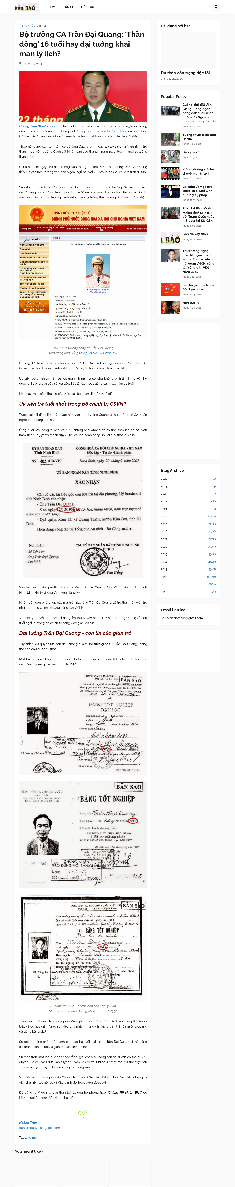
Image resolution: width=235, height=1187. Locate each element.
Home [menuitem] (52, 7)
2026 (188, 479)
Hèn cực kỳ (191, 303)
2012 (188, 577)
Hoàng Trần (28, 1123)
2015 (188, 554)
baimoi (41, 25)
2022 (188, 501)
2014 (188, 562)
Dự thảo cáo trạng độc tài (185, 72)
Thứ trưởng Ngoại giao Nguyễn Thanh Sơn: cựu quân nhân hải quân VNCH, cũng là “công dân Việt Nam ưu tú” (199, 261)
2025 (188, 486)
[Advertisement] (188, 391)
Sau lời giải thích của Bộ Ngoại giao (198, 287)
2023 (188, 494)
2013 (188, 569)
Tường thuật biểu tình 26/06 (199, 137)
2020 (188, 516)
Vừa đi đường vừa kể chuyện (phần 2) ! (198, 171)
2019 (188, 524)
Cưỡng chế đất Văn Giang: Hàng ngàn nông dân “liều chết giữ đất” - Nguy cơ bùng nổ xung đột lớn (199, 113)
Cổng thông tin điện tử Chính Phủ (101, 131)
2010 (188, 592)
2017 (188, 539)
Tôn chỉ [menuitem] (69, 7)
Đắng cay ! (191, 152)
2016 (188, 547)
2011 (188, 584)
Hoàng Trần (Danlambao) (38, 126)
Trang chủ (26, 25)
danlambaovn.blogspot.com (39, 1128)
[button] (216, 7)
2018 (188, 531)
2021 (188, 509)
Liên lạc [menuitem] (87, 7)
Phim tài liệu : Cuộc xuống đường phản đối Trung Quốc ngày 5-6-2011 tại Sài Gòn (198, 215)
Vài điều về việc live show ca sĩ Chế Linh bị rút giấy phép (198, 191)
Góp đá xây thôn (195, 234)
